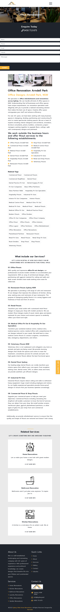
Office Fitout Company (37, 218)
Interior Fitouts (35, 198)
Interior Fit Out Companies (18, 198)
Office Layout (13, 226)
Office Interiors (37, 222)
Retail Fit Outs (14, 238)
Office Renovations (30, 230)
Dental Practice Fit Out (17, 183)
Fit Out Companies (15, 187)
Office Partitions (26, 226)
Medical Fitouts (40, 206)
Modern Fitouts (14, 214)
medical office (30, 331)
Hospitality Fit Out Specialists (35, 191)
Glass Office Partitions (32, 187)
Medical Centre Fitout (16, 202)
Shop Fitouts (35, 242)
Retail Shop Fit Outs (39, 238)
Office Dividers (27, 214)
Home (34, 556)
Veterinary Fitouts (15, 246)
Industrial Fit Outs (30, 195)
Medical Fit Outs (14, 206)
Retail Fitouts (25, 238)
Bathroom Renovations (16, 592)
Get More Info (30, 464)
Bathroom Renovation (30, 488)
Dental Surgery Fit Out (35, 183)
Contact (34, 568)
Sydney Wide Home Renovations (22, 608)
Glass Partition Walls (16, 191)
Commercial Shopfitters (17, 179)
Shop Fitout (25, 242)
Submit (5, 68)
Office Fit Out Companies (18, 218)
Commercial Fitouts (30, 175)
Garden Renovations (15, 601)
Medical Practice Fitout (35, 210)
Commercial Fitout (15, 175)
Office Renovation (15, 230)
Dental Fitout (31, 179)
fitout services (27, 135)
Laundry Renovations (15, 595)
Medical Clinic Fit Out (33, 202)
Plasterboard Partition (16, 234)
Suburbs (34, 572)
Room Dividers (14, 242)
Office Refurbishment (41, 226)
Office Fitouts (25, 222)
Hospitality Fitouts (15, 195)
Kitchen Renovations (30, 522)
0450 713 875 (30, 30)
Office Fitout (13, 222)
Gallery (34, 565)
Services (35, 562)
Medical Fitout (27, 206)
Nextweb (30, 610)
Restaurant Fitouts (32, 234)
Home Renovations (30, 454)
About (34, 559)
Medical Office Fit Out (16, 210)
